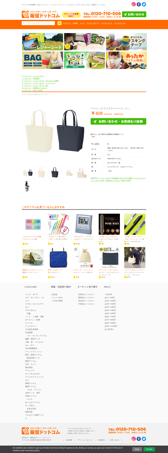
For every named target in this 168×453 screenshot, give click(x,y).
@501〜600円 (110, 313)
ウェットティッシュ (33, 352)
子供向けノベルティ (86, 304)
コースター (39, 342)
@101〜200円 (110, 301)
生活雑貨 (36, 78)
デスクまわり (30, 310)
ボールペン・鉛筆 (32, 320)
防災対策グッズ (33, 358)
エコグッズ (67, 23)
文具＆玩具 (31, 409)
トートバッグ (50, 83)
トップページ (26, 76)
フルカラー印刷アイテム (34, 416)
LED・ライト (30, 364)
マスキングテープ (93, 23)
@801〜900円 (110, 323)
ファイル (29, 323)
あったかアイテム (32, 402)
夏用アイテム (30, 387)
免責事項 (101, 440)
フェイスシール (119, 23)
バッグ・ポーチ (38, 76)
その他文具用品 (31, 329)
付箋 (28, 313)
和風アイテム (30, 383)
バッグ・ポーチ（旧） (41, 86)
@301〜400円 (110, 307)
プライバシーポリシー (85, 440)
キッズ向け (29, 406)
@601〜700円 (110, 317)
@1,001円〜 (109, 329)
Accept (149, 449)
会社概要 (69, 440)
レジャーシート (106, 23)
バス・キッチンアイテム (37, 336)
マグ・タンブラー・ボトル (34, 299)
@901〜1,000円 (111, 326)
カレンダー (29, 345)
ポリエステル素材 (52, 81)
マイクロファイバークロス (34, 378)
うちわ (29, 390)
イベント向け (57, 298)
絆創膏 (75, 23)
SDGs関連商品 (31, 348)
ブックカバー (30, 326)
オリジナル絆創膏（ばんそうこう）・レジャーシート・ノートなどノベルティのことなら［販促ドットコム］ (64, 5)
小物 (27, 342)
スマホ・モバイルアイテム (34, 305)
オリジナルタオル (32, 374)
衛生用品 (29, 367)
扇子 (38, 393)
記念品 (54, 294)
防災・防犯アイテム (33, 355)
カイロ (29, 399)
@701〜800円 (110, 320)
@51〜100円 (110, 298)
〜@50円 (108, 294)
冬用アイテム (30, 396)
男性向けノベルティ (86, 298)
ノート (82, 23)
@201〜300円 (110, 304)
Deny (137, 449)
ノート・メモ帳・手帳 (34, 317)
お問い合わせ (114, 440)
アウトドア (29, 371)
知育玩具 (29, 412)
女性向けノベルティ (40, 88)
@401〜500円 (37, 90)
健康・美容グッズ (32, 339)
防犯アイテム (30, 361)
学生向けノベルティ (86, 301)
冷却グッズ (29, 393)
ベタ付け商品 (57, 301)
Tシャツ (37, 390)
